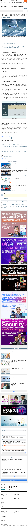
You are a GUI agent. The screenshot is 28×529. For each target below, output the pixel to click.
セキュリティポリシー (4, 519)
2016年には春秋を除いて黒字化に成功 (10, 44)
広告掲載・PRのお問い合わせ (14, 480)
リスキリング (13, 2)
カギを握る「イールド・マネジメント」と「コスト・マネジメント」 (15, 46)
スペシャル (5, 2)
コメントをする (6, 198)
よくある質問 (2, 495)
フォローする (25, 158)
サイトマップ (2, 497)
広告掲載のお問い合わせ (17, 512)
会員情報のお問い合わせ (17, 511)
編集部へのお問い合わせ (4, 511)
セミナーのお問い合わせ (4, 512)
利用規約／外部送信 (16, 494)
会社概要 (2, 517)
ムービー (9, 2)
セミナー (2, 2)
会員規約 (2, 498)
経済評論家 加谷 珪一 (6, 17)
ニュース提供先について (17, 497)
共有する (26, 8)
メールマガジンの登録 (4, 494)
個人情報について (3, 520)
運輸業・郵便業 (3, 10)
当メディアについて (16, 498)
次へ (16, 138)
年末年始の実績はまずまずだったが (9, 43)
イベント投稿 (2, 506)
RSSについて (15, 495)
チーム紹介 (2, 503)
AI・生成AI (17, 2)
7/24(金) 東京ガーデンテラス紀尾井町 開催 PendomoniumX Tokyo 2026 (14, 204)
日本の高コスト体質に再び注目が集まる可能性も (11, 47)
